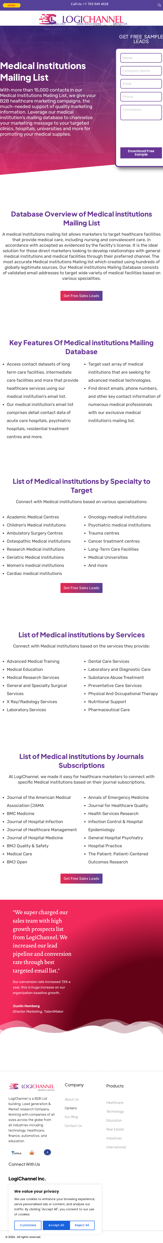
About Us (72, 1099)
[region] (55, 1210)
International (116, 1147)
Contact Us (73, 1126)
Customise (28, 1225)
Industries (114, 1138)
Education (114, 1120)
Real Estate (115, 1129)
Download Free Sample (141, 153)
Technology (115, 1111)
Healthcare (115, 1103)
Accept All (83, 1225)
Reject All (55, 1225)
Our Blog (71, 1117)
